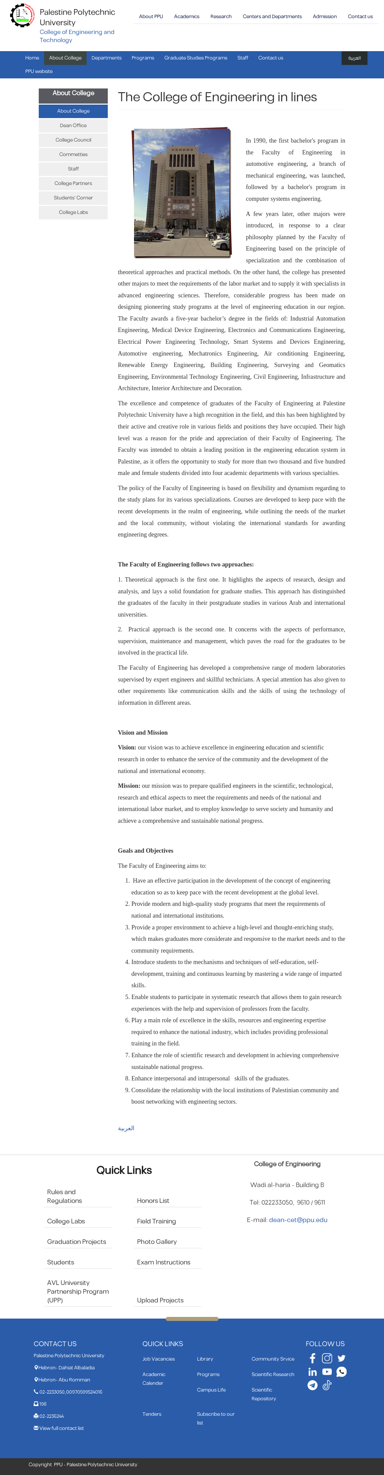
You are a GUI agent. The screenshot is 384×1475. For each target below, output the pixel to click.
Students (60, 1262)
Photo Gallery (157, 1242)
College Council (73, 140)
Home (32, 58)
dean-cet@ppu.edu (298, 1220)
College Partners (73, 183)
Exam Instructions (163, 1262)
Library (205, 1359)
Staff (242, 58)
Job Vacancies (158, 1359)
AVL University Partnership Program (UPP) (78, 1291)
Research (221, 17)
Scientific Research (273, 1374)
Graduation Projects (76, 1242)
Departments (107, 58)
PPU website (39, 71)
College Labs (73, 212)
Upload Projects (160, 1300)
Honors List (153, 1201)
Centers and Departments (272, 17)
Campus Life (211, 1390)
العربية (354, 58)
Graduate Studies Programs (195, 58)
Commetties (73, 154)
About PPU (151, 17)
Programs (143, 58)
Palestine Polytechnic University (77, 17)
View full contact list (61, 1428)
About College (65, 58)
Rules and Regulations (64, 1196)
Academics (186, 17)
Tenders (151, 1414)
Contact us (360, 17)
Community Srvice (273, 1359)
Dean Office (73, 126)
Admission (325, 17)
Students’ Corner (73, 198)
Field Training (156, 1221)
